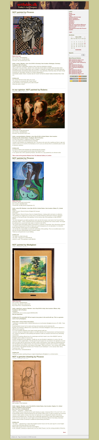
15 (84, 43)
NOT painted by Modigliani (76, 66)
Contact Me (72, 14)
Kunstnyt (71, 23)
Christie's (71, 20)
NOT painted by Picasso (75, 61)
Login (70, 32)
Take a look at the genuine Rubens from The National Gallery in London (31, 155)
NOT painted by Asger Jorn (76, 59)
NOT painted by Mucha (75, 72)
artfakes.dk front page (75, 17)
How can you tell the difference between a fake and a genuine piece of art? (77, 26)
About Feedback (73, 18)
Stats (70, 15)
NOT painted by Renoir (75, 70)
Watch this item (16, 56)
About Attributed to (74, 19)
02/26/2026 (78, 49)
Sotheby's (71, 22)
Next (64, 432)
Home (70, 13)
